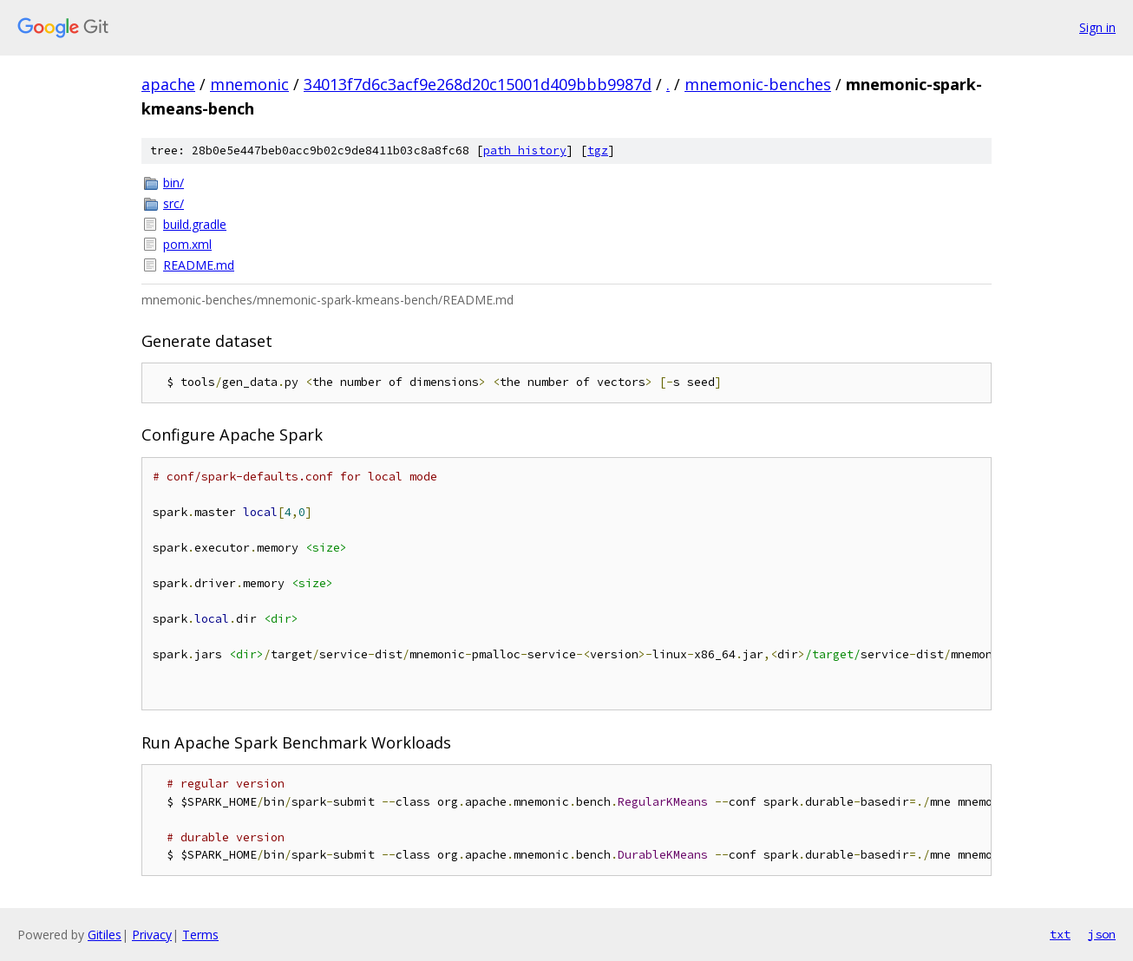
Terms (200, 934)
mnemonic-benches (757, 84)
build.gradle (194, 224)
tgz (597, 150)
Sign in (1097, 27)
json (1102, 934)
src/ (173, 203)
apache (168, 84)
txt (1060, 934)
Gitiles (104, 934)
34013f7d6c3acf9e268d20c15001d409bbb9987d (478, 84)
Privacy (152, 934)
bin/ (173, 182)
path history (524, 150)
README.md (198, 265)
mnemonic (249, 84)
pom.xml (187, 244)
